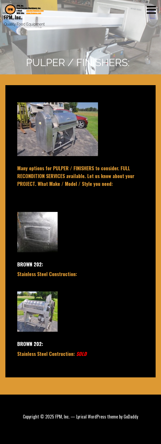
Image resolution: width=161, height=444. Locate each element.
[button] (153, 10)
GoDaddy (131, 416)
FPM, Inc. (13, 17)
